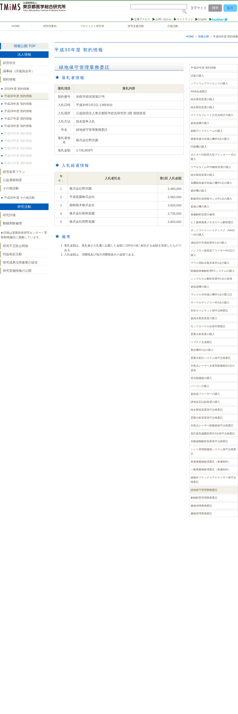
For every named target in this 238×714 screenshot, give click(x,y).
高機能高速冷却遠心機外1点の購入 (211, 182)
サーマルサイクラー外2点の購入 (210, 302)
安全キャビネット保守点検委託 (209, 310)
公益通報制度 (12, 180)
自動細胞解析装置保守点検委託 (209, 441)
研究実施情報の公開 (17, 271)
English (202, 19)
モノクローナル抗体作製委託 (208, 326)
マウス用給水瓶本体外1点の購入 (210, 262)
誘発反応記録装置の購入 (205, 401)
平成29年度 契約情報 (17, 104)
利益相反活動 (12, 254)
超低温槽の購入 (200, 123)
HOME (16, 26)
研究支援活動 (136, 26)
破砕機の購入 (199, 190)
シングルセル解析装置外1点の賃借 (211, 278)
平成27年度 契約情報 (17, 118)
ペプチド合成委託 (201, 342)
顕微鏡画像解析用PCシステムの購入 (213, 270)
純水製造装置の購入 (203, 99)
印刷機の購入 (199, 146)
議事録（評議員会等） (18, 71)
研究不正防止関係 (15, 246)
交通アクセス (142, 19)
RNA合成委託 (199, 91)
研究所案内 (50, 26)
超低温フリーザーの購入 (205, 393)
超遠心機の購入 (200, 206)
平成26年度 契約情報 (17, 126)
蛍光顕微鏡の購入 (201, 378)
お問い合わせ (163, 19)
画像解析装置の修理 (203, 214)
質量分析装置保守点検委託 (207, 417)
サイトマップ (185, 19)
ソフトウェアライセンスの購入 (209, 83)
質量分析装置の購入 (203, 334)
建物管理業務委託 (201, 513)
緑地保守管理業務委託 (204, 489)
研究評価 (9, 215)
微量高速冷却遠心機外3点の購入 (210, 138)
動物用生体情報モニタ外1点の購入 (211, 198)
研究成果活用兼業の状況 (20, 262)
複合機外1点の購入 (202, 349)
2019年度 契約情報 (16, 88)
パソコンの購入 (200, 386)
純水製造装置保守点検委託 (207, 409)
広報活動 (172, 26)
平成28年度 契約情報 (17, 111)
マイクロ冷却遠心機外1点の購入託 (211, 294)
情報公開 (203, 36)
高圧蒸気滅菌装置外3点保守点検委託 (213, 433)
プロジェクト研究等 (92, 26)
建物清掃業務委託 (201, 505)
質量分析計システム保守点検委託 (211, 357)
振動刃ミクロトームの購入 (207, 130)
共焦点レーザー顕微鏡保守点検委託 (212, 425)
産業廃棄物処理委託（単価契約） (211, 461)
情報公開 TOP (24, 46)
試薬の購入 (197, 75)
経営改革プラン (14, 172)
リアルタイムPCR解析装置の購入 (211, 167)
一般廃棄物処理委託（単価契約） (211, 469)
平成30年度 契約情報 (17, 96)
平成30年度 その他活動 (19, 197)
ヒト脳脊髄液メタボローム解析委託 (212, 222)
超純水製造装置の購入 (204, 318)
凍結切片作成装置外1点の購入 (209, 242)
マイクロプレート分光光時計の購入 (212, 115)
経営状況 (9, 63)
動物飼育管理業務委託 (204, 497)
